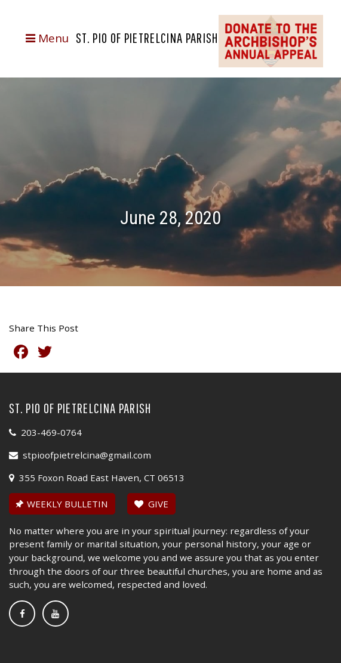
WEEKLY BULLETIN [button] (61, 504)
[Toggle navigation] (47, 38)
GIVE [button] (151, 504)
